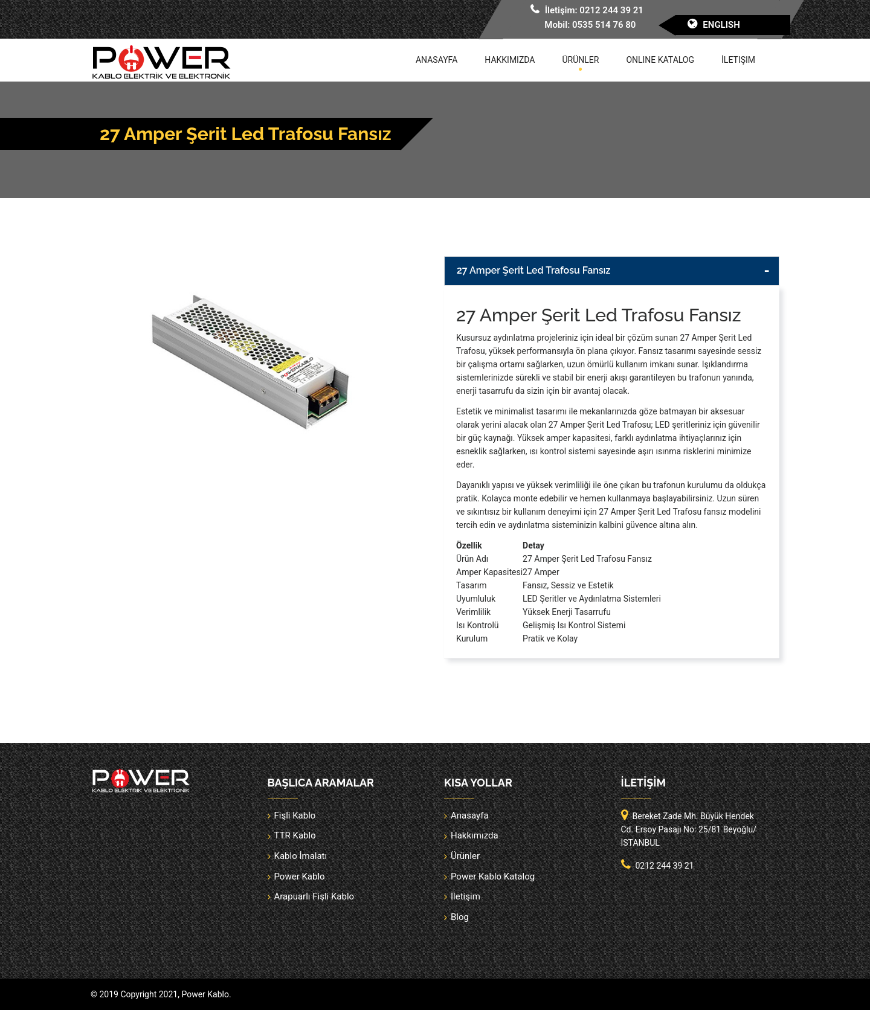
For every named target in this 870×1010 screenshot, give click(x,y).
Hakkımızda (510, 60)
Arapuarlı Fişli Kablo (314, 896)
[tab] (611, 271)
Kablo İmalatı (300, 856)
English (721, 24)
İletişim (738, 60)
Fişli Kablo (295, 815)
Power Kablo (299, 876)
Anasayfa (436, 60)
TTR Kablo (295, 835)
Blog (460, 917)
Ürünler (580, 60)
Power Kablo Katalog (493, 876)
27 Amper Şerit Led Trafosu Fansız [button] (533, 270)
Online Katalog (660, 60)
